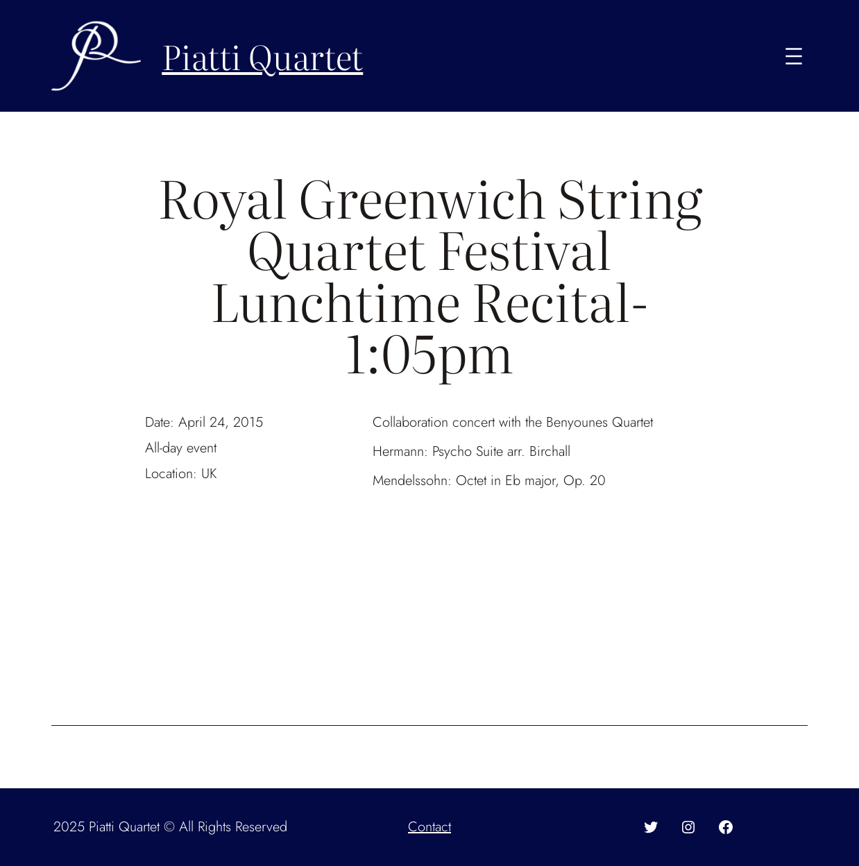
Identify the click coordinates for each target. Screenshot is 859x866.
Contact (429, 827)
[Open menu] (794, 56)
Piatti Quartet (262, 55)
